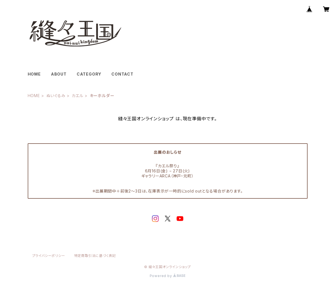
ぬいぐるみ (55, 95)
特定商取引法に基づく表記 (95, 256)
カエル (77, 95)
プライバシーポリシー (48, 256)
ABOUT (59, 74)
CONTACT (122, 74)
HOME (34, 74)
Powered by (168, 276)
